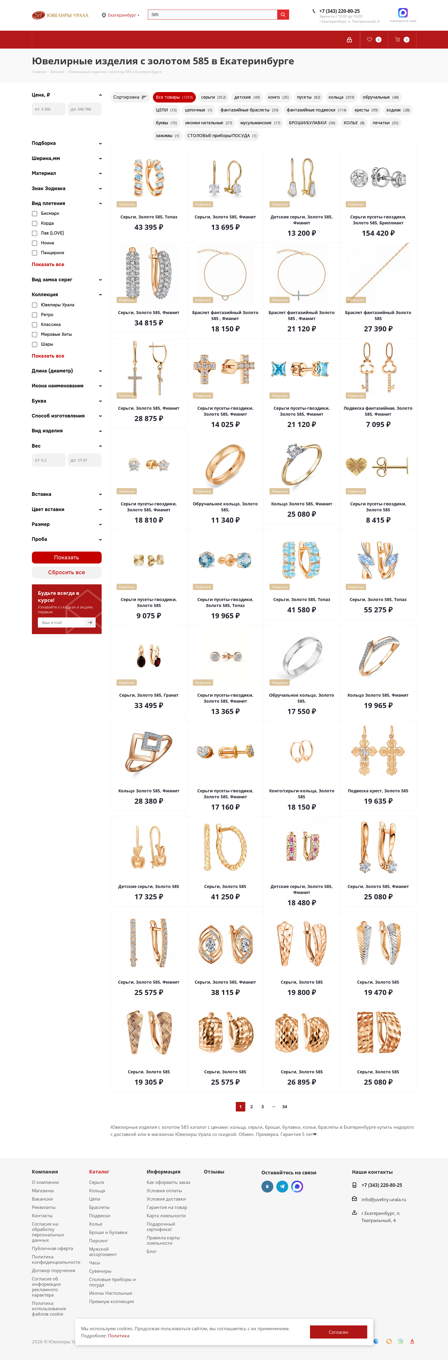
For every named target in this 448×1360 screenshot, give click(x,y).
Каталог (99, 1171)
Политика (118, 1336)
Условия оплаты (164, 1190)
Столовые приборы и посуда (112, 1282)
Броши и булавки (108, 1232)
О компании (45, 1182)
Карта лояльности (166, 1215)
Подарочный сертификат (161, 1226)
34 (284, 1106)
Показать (66, 557)
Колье (95, 1224)
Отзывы (214, 1171)
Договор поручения (53, 1270)
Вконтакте (267, 1187)
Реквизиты (44, 1207)
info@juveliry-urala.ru (384, 1199)
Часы (94, 1263)
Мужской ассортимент (103, 1251)
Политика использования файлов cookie (49, 1308)
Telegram (282, 1187)
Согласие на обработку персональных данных (48, 1232)
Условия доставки (166, 1199)
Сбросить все (66, 572)
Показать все (48, 265)
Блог (151, 1251)
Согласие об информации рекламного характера (46, 1287)
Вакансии (42, 1199)
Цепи (94, 1199)
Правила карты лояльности (163, 1240)
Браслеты (99, 1207)
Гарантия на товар (167, 1207)
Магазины (43, 1190)
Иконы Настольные (110, 1293)
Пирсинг (98, 1240)
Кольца (97, 1190)
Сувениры (100, 1271)
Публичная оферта (52, 1248)
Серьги (96, 1182)
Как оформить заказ (168, 1182)
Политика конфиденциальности (56, 1259)
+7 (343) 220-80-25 (339, 11)
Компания (45, 1171)
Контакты (42, 1215)
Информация (163, 1171)
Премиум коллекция (111, 1301)
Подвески (99, 1215)
